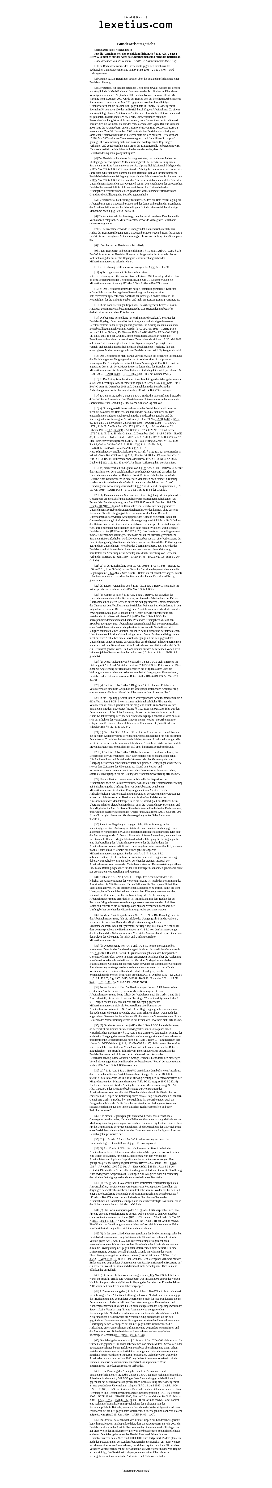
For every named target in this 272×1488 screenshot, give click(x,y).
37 (96, 1115)
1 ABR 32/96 (164, 433)
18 (96, 408)
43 (96, 1275)
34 (96, 987)
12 (96, 288)
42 (96, 1233)
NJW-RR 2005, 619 (126, 1396)
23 (96, 594)
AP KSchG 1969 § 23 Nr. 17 (114, 1166)
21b (179, 250)
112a (158, 53)
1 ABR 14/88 (162, 419)
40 (96, 1182)
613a (129, 589)
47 (96, 1419)
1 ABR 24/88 (168, 328)
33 (96, 945)
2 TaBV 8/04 (159, 69)
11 (96, 272)
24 (96, 661)
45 (96, 1340)
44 (96, 1291)
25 (96, 685)
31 (96, 876)
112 (113, 210)
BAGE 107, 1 (130, 373)
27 (96, 732)
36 (96, 1070)
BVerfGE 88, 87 (108, 1258)
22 (96, 585)
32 (96, 915)
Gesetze (141, 17)
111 (165, 382)
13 (96, 304)
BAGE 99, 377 (107, 981)
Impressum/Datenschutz (136, 1470)
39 (96, 1148)
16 (96, 379)
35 (96, 1025)
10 (148, 250)
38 (96, 1139)
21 (96, 565)
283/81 (178, 974)
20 (96, 495)
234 (97, 952)
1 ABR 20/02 (112, 373)
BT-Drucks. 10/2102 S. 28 (125, 531)
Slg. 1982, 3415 (119, 978)
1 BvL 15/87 (167, 1217)
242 (120, 1378)
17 (96, 395)
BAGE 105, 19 (123, 1399)
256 (153, 267)
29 (96, 779)
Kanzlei (129, 17)
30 (96, 824)
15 (96, 355)
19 (96, 467)
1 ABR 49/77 (147, 332)
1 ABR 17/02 (105, 1399)
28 (96, 752)
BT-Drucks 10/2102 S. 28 (129, 1334)
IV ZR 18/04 (105, 1396)
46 (96, 1371)
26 (96, 697)
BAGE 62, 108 (133, 489)
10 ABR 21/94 (153, 422)
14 (96, 317)
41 (96, 1210)
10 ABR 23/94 (115, 430)
